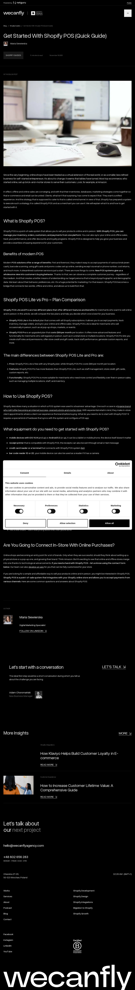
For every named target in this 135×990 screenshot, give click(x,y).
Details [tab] (67, 473)
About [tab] (110, 473)
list (82, 448)
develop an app (36, 567)
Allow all (109, 523)
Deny (25, 523)
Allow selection (67, 523)
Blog (5, 26)
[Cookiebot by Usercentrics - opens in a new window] (117, 464)
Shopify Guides (15, 26)
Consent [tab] (24, 473)
